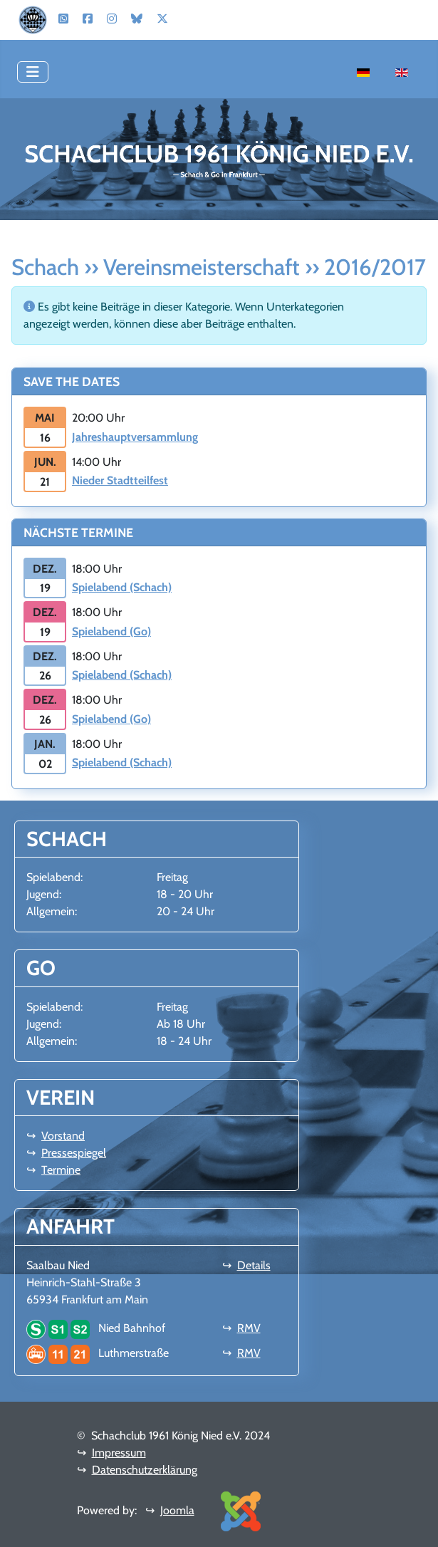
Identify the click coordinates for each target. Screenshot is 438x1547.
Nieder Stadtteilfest (120, 480)
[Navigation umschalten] (32, 72)
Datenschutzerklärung (144, 1469)
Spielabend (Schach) (122, 587)
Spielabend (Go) (111, 631)
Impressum (119, 1452)
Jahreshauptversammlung (135, 437)
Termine (60, 1170)
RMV (249, 1328)
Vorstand (63, 1135)
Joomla (177, 1510)
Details (254, 1265)
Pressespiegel (73, 1153)
